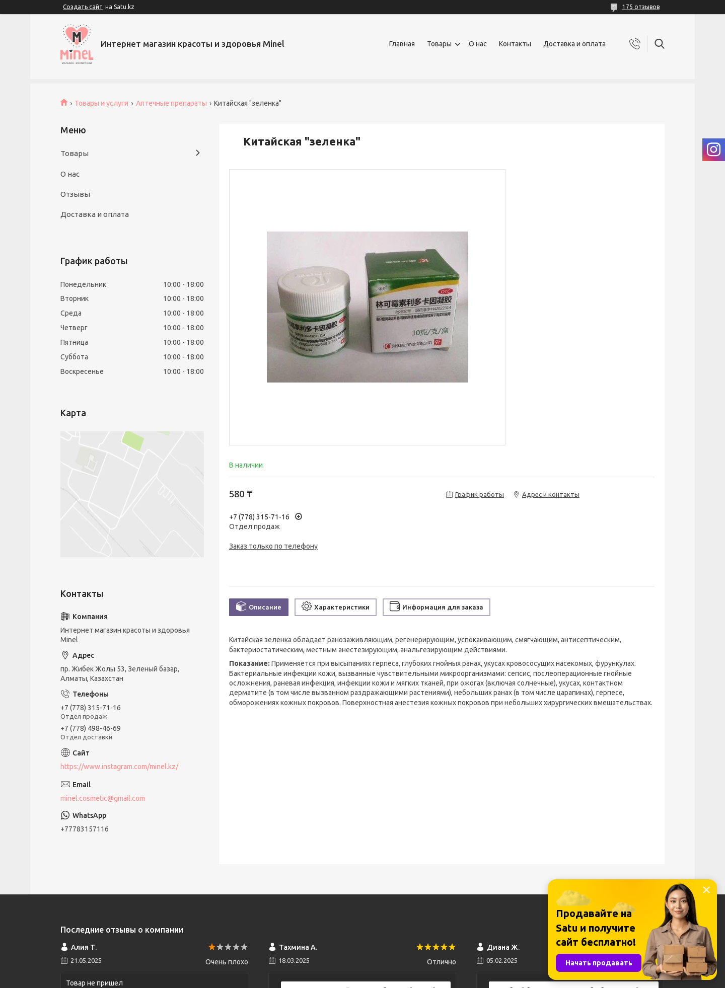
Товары (439, 44)
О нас (478, 44)
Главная (402, 44)
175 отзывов (641, 7)
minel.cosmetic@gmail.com (102, 798)
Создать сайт (83, 7)
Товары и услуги (101, 103)
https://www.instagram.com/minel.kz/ (119, 767)
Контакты (515, 44)
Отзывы (75, 194)
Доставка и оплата (574, 44)
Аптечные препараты (171, 103)
